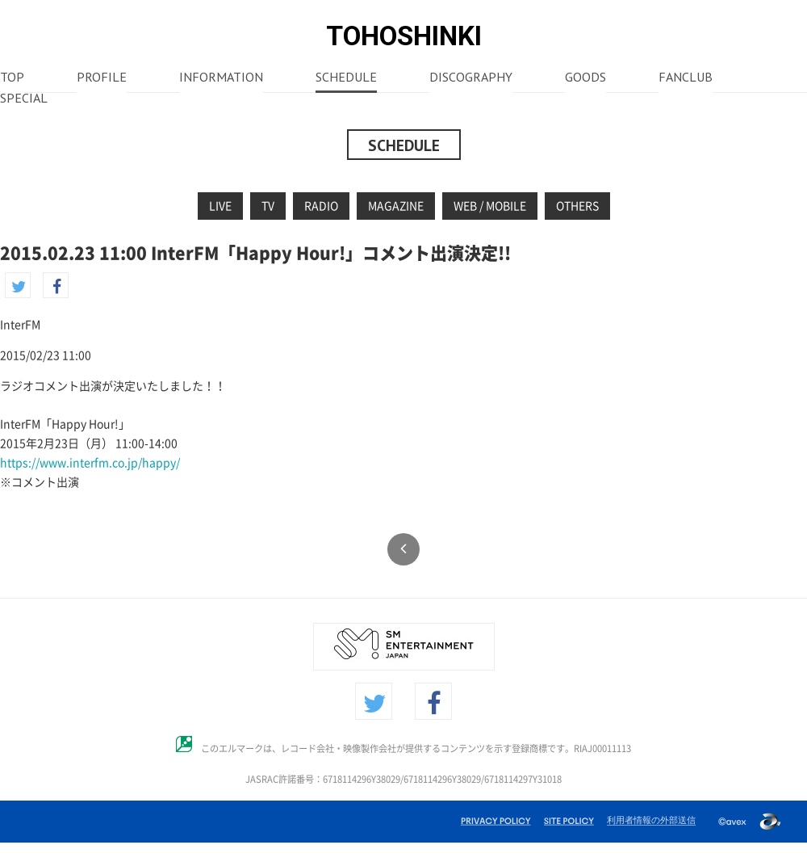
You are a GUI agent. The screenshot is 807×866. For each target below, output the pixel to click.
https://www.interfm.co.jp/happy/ (90, 463)
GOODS (585, 78)
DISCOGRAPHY (470, 78)
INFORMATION (221, 78)
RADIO (321, 206)
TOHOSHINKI (404, 36)
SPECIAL (24, 99)
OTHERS (577, 206)
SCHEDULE (346, 78)
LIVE (220, 206)
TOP (12, 78)
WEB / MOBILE (490, 206)
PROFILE (102, 78)
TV (267, 206)
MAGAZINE (396, 206)
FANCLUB (686, 78)
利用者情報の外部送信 (651, 820)
